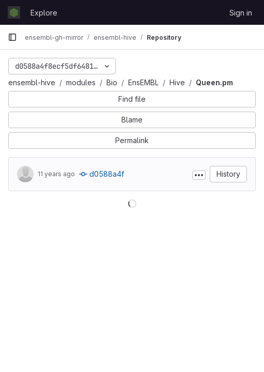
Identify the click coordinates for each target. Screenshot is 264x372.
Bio (111, 82)
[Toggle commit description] (199, 175)
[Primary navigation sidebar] (12, 37)
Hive (177, 82)
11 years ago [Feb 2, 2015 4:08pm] (56, 174)
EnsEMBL (143, 82)
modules (81, 82)
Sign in (240, 12)
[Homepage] (14, 12)
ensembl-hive (31, 82)
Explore (43, 12)
